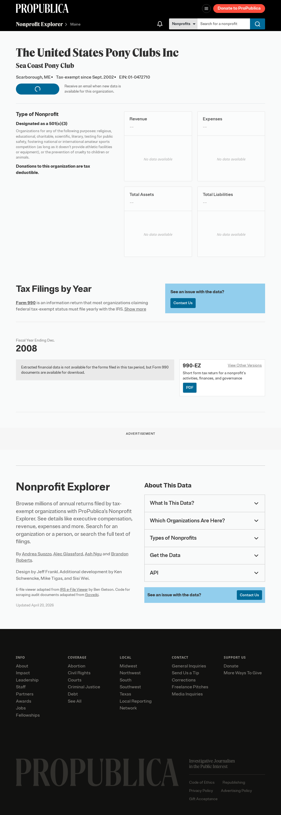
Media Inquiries (187, 694)
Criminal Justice (84, 687)
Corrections (184, 680)
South (125, 680)
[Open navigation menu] (206, 8)
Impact (23, 673)
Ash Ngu (93, 554)
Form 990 (26, 303)
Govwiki (92, 594)
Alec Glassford (68, 554)
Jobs (21, 708)
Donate (231, 666)
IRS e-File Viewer (74, 589)
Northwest (130, 673)
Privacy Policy (201, 790)
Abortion (76, 666)
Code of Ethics (202, 782)
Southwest (130, 687)
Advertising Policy (236, 790)
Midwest (128, 666)
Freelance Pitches (190, 687)
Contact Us (183, 303)
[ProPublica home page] (97, 772)
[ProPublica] (42, 8)
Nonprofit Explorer (39, 24)
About (22, 666)
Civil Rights (79, 673)
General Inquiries (189, 666)
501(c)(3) (58, 123)
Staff (21, 687)
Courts (75, 680)
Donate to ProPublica (239, 8)
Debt (73, 694)
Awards (23, 701)
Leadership (27, 680)
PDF (189, 387)
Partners (24, 694)
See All (75, 701)
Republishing (234, 782)
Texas (125, 694)
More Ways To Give (243, 673)
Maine (75, 24)
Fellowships (28, 715)
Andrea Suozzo (37, 554)
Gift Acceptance (203, 799)
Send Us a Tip (185, 673)
